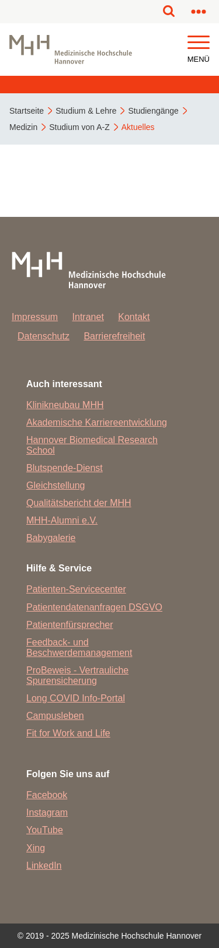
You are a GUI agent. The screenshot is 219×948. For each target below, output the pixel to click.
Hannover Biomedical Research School (92, 445)
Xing (35, 848)
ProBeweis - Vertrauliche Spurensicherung (77, 675)
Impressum (35, 317)
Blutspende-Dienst (64, 468)
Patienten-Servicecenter (76, 589)
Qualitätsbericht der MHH (78, 503)
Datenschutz (43, 336)
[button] (198, 43)
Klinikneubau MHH (65, 405)
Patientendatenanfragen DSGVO (94, 607)
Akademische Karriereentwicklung (96, 422)
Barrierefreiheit (114, 336)
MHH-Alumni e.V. (62, 520)
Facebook (46, 795)
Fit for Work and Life (68, 733)
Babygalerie (51, 538)
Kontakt (134, 317)
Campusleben (55, 716)
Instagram (47, 812)
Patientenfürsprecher (69, 625)
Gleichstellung (55, 485)
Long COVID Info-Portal (75, 698)
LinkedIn (44, 865)
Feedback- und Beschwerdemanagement (79, 647)
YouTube (44, 830)
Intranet (88, 317)
